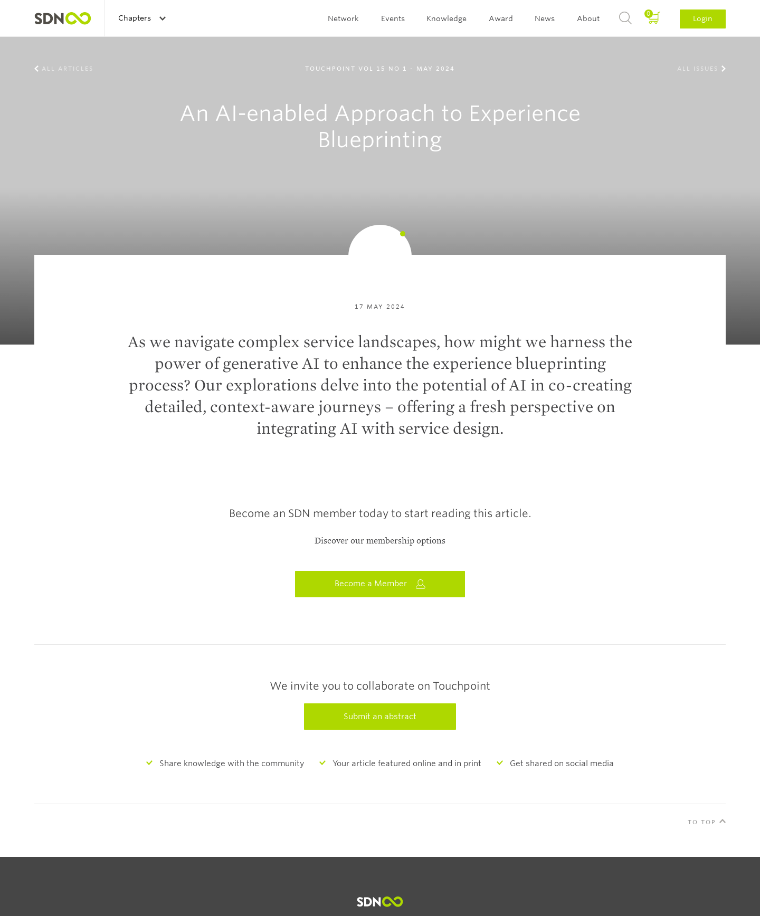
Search (625, 18)
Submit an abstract (380, 716)
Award (501, 18)
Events (393, 18)
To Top (702, 822)
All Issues (697, 68)
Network (343, 18)
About (588, 18)
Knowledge (446, 18)
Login (702, 18)
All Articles (67, 68)
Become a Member (380, 584)
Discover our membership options (380, 541)
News (545, 18)
